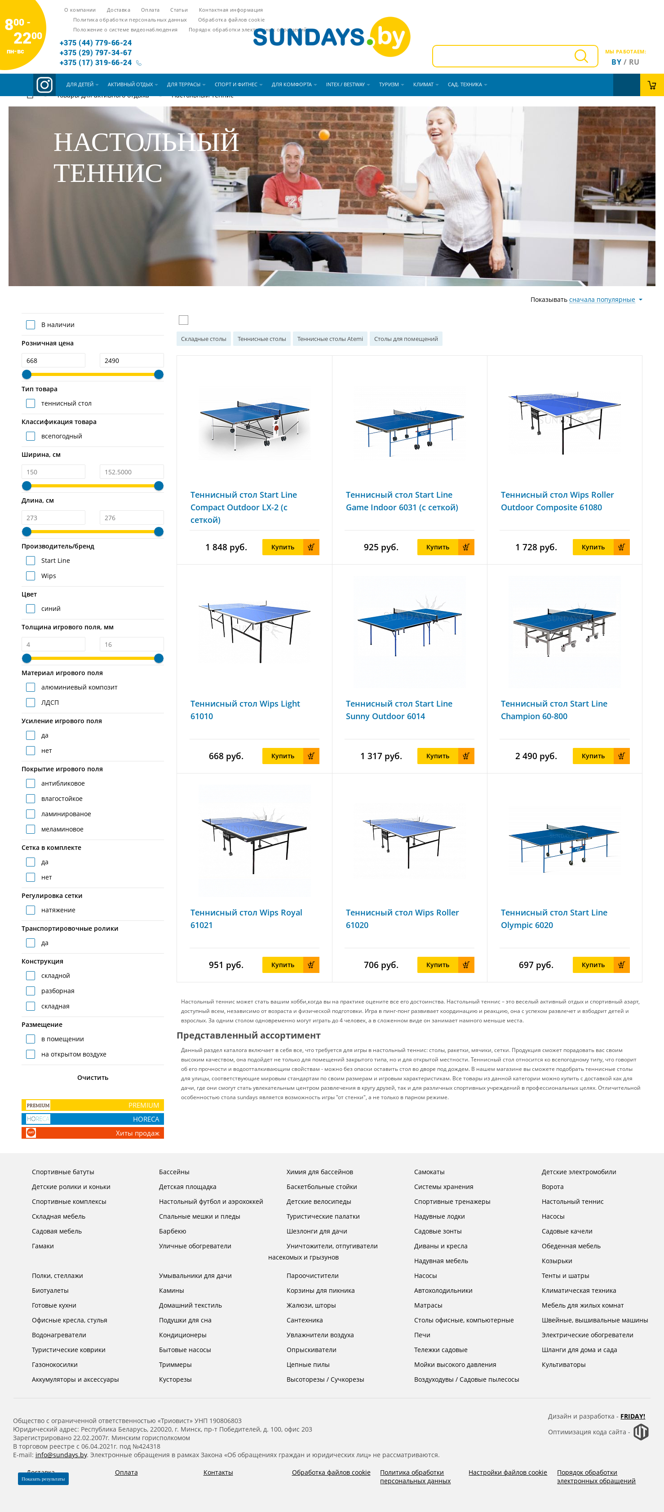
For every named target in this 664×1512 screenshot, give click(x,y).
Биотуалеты (43, 1290)
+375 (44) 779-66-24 (96, 42)
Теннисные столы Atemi (330, 339)
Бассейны (167, 1171)
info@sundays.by (61, 1454)
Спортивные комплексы (62, 1201)
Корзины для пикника (314, 1290)
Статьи (179, 9)
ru (634, 62)
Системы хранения (437, 1186)
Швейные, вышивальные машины (588, 1320)
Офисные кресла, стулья (62, 1320)
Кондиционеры (176, 1334)
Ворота (546, 1186)
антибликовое (62, 783)
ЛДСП (49, 702)
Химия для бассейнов (313, 1171)
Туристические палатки (316, 1216)
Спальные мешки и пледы (192, 1216)
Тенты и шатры (558, 1275)
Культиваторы (557, 1364)
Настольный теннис (566, 1201)
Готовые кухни (47, 1305)
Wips (48, 575)
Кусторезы (168, 1379)
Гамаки (36, 1245)
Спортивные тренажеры (445, 1201)
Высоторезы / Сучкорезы (318, 1379)
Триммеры (168, 1364)
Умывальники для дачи (188, 1275)
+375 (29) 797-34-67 (96, 52)
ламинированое (65, 813)
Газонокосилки (48, 1364)
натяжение (57, 910)
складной (55, 975)
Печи (415, 1334)
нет (46, 750)
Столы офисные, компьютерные (457, 1320)
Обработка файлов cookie (231, 19)
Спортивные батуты (56, 1171)
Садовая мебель (50, 1231)
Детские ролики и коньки (64, 1186)
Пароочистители (306, 1275)
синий (50, 608)
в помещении (62, 1039)
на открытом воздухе (73, 1054)
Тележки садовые (434, 1349)
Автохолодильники (436, 1290)
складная (55, 1006)
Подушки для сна (178, 1320)
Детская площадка (181, 1186)
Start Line (55, 560)
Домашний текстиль (183, 1305)
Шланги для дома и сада (572, 1349)
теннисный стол (66, 403)
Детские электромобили (572, 1171)
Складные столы (203, 339)
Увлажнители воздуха (313, 1334)
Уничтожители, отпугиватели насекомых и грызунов (323, 1250)
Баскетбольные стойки (315, 1186)
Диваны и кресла (434, 1245)
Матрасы (421, 1305)
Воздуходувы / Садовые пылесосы (459, 1379)
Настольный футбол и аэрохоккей (204, 1201)
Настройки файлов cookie (508, 1472)
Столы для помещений (406, 339)
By (616, 62)
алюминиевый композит (79, 687)
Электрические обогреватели (580, 1334)
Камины (164, 1290)
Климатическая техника (572, 1290)
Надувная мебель (434, 1260)
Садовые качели (560, 1231)
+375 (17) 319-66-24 (96, 62)
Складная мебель (51, 1216)
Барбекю (165, 1231)
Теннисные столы (262, 339)
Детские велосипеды (312, 1201)
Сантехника (298, 1320)
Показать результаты (43, 1478)
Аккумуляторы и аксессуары (68, 1379)
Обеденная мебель (564, 1245)
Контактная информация (231, 9)
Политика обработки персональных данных (130, 19)
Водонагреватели (52, 1334)
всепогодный (61, 436)
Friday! (632, 1416)
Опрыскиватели (304, 1349)
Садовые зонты (431, 1231)
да (44, 735)
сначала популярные (602, 299)
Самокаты (422, 1171)
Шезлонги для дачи (310, 1231)
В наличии (57, 324)
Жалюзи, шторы (304, 1305)
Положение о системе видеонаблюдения (125, 29)
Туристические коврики (62, 1349)
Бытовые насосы (178, 1349)
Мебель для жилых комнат (576, 1305)
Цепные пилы (301, 1364)
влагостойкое (61, 798)
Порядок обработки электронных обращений (248, 29)
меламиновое (62, 829)
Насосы (546, 1216)
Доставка (118, 9)
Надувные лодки (432, 1216)
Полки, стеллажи (50, 1275)
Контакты (218, 1472)
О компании (80, 9)
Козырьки (550, 1260)
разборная (57, 990)
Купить (295, 547)
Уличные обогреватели (188, 1245)
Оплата (150, 9)
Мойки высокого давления (448, 1364)
